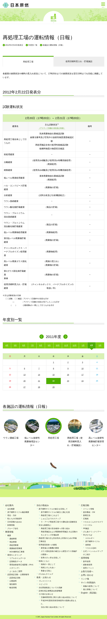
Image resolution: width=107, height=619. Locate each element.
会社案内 (9, 505)
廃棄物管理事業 (15, 548)
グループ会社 (12, 528)
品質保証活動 (14, 578)
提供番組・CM (89, 512)
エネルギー (89, 538)
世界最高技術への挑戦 (48, 545)
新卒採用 (86, 561)
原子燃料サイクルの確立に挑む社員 (55, 512)
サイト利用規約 (88, 582)
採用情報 (85, 558)
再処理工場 (28, 62)
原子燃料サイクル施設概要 (18, 512)
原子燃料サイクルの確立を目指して (53, 509)
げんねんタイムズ (46, 574)
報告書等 (13, 584)
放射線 (88, 545)
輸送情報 (13, 588)
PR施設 (86, 528)
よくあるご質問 (15, 571)
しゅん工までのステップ (51, 519)
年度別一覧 (32, 45)
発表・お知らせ (43, 577)
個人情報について (90, 589)
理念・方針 (11, 515)
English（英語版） (89, 593)
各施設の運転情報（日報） (53, 45)
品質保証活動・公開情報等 (18, 574)
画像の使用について (91, 586)
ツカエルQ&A (90, 548)
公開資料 (13, 581)
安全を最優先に (45, 525)
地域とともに (44, 561)
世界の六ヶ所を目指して (51, 558)
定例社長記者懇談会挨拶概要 (50, 591)
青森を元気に (46, 571)
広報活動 (85, 505)
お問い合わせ (87, 575)
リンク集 (85, 579)
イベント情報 (88, 509)
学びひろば (87, 535)
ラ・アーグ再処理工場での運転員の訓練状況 (59, 522)
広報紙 (86, 519)
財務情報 (11, 525)
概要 (9, 535)
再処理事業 (13, 545)
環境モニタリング (14, 555)
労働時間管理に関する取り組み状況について (59, 597)
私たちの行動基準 (14, 519)
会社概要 (11, 509)
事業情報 (53, 20)
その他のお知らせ (46, 594)
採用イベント (88, 568)
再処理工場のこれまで (50, 515)
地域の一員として (48, 564)
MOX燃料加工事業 (16, 552)
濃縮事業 (13, 539)
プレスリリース (45, 581)
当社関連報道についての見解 (50, 588)
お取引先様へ (87, 571)
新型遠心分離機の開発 (50, 548)
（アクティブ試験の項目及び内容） (51, 128)
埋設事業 (13, 542)
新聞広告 (86, 515)
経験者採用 (87, 565)
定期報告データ (15, 561)
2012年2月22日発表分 (14, 45)
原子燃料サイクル (92, 541)
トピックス (43, 584)
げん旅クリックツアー (92, 532)
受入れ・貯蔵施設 (79, 61)
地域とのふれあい (48, 567)
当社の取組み (42, 505)
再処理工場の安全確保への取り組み (55, 528)
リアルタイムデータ (17, 558)
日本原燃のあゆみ (14, 522)
